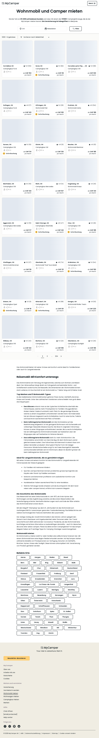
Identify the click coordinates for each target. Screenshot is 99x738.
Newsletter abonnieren (17, 658)
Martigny (55, 590)
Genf (72, 573)
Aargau (38, 557)
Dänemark (54, 568)
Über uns (6, 669)
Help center (8, 717)
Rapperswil (25, 606)
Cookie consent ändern (68, 733)
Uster (23, 622)
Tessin (37, 617)
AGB (22, 733)
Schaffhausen (44, 606)
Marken (6, 703)
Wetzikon (44, 628)
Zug (37, 633)
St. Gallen (67, 611)
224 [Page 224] (56, 356)
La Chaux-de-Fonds (47, 584)
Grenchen (58, 579)
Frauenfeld (40, 573)
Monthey (71, 590)
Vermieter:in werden (11, 690)
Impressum (46, 733)
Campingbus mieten (11, 699)
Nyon (74, 595)
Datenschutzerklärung (32, 733)
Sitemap (55, 733)
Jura (73, 579)
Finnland (24, 573)
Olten (23, 600)
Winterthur (72, 628)
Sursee (23, 617)
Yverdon (24, 633)
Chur (39, 568)
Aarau (23, 557)
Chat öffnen (8, 711)
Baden (52, 557)
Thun (51, 617)
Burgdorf (24, 568)
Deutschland (72, 568)
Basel (66, 557)
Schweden (63, 606)
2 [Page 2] (47, 356)
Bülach (60, 563)
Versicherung (8, 687)
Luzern (40, 590)
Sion (22, 611)
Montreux (24, 595)
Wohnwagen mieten (11, 696)
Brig (46, 563)
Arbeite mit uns (9, 672)
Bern (22, 563)
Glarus (23, 579)
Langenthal (68, 584)
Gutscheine (7, 675)
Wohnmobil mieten (10, 693)
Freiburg (57, 573)
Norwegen (59, 595)
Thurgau (65, 617)
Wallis (65, 622)
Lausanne (24, 590)
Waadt (50, 622)
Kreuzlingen (25, 584)
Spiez (52, 611)
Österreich (38, 600)
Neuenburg (41, 595)
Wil (58, 628)
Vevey (36, 622)
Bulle (73, 563)
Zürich (51, 633)
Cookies (6, 679)
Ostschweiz (56, 600)
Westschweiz (26, 628)
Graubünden (40, 579)
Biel (34, 563)
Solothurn (37, 611)
